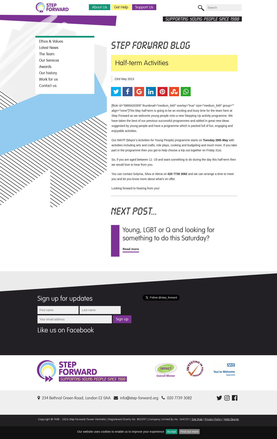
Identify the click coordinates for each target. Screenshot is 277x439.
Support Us (144, 7)
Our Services (49, 60)
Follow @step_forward (198, 300)
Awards (45, 66)
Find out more (189, 431)
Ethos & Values (51, 41)
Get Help (121, 7)
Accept (171, 431)
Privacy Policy (213, 419)
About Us (99, 7)
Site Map (197, 419)
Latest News (48, 47)
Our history (48, 73)
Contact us (47, 85)
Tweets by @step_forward (160, 305)
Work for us (48, 79)
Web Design (231, 419)
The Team (46, 54)
